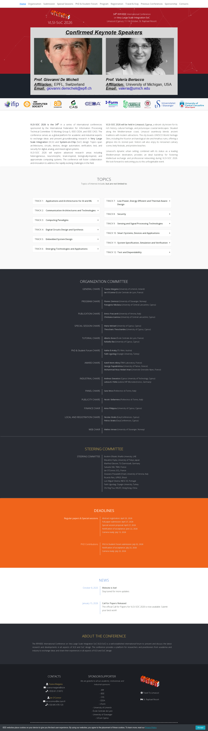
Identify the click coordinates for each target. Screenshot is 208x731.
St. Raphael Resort (151, 699)
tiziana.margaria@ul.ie (55, 687)
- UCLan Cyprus (102, 718)
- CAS (102, 697)
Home (23, 3)
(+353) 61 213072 (55, 691)
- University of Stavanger (102, 714)
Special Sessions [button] (65, 3)
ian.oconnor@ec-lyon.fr (55, 701)
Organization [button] (34, 3)
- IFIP (102, 690)
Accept (200, 727)
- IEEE (102, 693)
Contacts (183, 3)
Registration (117, 3)
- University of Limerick (102, 707)
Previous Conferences (152, 3)
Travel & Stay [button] (132, 3)
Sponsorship (171, 3)
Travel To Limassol (151, 693)
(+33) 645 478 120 (55, 704)
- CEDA (102, 700)
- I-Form (102, 704)
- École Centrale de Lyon (102, 711)
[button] (41, 61)
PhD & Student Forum (86, 3)
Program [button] (104, 3)
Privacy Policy (150, 727)
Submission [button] (49, 3)
